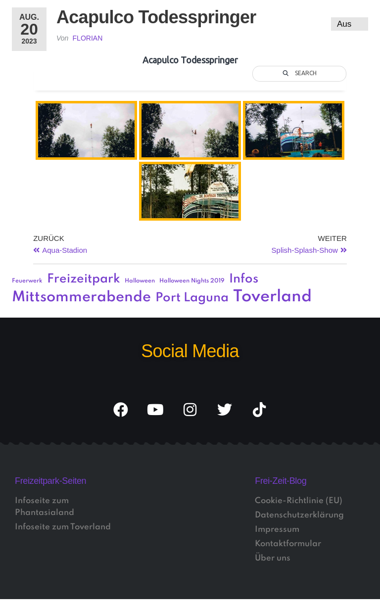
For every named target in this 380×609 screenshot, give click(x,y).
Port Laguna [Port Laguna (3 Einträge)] (192, 298)
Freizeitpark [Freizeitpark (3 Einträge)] (83, 279)
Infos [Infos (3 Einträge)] (243, 279)
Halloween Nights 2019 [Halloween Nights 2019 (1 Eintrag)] (192, 281)
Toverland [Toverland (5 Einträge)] (272, 297)
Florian (88, 38)
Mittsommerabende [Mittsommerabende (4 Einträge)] (81, 297)
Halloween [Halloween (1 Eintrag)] (140, 281)
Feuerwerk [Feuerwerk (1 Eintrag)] (27, 281)
